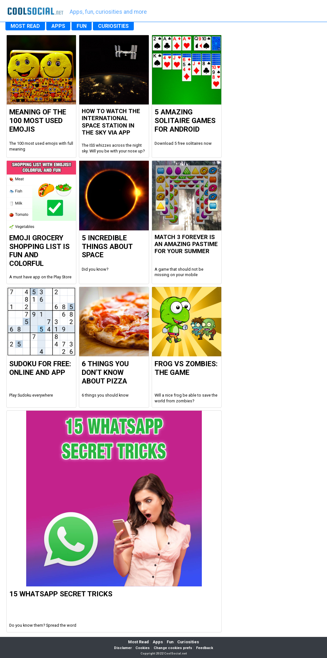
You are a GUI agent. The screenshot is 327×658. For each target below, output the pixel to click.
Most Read (138, 641)
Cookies (142, 648)
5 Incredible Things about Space (107, 246)
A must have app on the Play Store (40, 277)
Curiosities (188, 641)
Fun (170, 641)
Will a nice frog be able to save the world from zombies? (186, 398)
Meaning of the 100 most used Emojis (37, 120)
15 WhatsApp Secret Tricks (60, 594)
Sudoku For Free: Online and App (40, 368)
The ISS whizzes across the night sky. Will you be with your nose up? (113, 148)
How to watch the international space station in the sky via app (111, 122)
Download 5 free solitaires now (183, 143)
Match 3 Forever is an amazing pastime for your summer (186, 244)
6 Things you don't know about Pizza (105, 372)
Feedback (204, 648)
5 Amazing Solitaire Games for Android (185, 120)
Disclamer (123, 648)
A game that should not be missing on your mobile (179, 272)
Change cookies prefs (173, 648)
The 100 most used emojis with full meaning (41, 146)
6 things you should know (105, 395)
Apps (158, 641)
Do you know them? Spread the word (42, 625)
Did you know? (95, 269)
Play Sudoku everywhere (31, 395)
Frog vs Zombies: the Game (186, 368)
